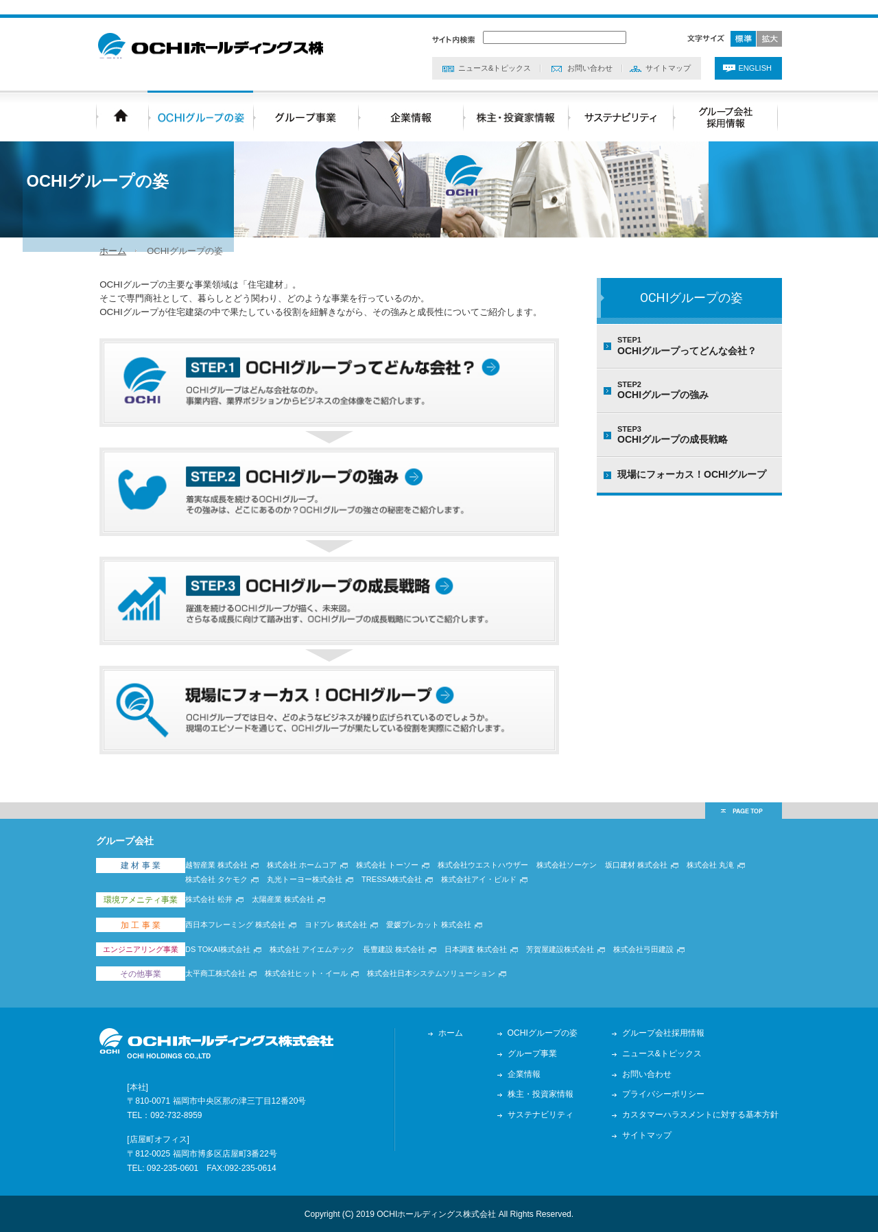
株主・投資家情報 (544, 1093)
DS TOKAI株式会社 (228, 959)
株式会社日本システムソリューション (441, 977)
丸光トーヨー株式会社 (315, 904)
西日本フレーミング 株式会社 (245, 940)
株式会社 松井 (219, 921)
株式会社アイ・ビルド (489, 904)
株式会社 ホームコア (312, 891)
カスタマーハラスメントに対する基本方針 (704, 1114)
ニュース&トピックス (494, 55)
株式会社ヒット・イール (316, 977)
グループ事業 (535, 1052)
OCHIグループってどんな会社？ (696, 348)
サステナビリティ (544, 1114)
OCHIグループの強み (696, 393)
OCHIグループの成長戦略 (696, 437)
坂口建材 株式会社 (646, 891)
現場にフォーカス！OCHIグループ (691, 477)
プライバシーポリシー (667, 1093)
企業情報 (527, 1073)
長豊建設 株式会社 (404, 959)
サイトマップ (668, 55)
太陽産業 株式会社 (293, 921)
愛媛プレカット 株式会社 (439, 940)
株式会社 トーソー (397, 891)
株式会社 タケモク (226, 904)
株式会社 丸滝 (720, 891)
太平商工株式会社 (225, 977)
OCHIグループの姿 (691, 300)
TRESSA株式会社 (402, 904)
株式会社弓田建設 (654, 959)
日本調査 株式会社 (486, 959)
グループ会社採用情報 (667, 1031)
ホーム (109, 253)
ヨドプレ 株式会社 (346, 940)
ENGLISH (755, 55)
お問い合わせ (590, 55)
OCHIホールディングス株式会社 (233, 37)
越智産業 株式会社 (226, 891)
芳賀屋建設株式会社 (570, 959)
